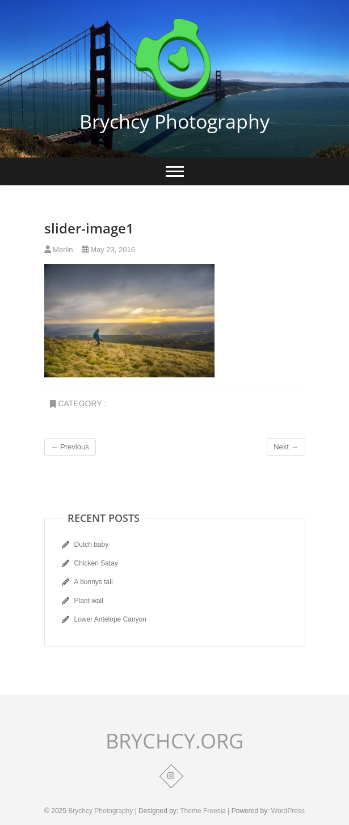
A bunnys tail (93, 582)
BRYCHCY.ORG (174, 741)
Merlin (58, 249)
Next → (286, 447)
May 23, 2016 (108, 249)
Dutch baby (91, 544)
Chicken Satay (96, 563)
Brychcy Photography (174, 121)
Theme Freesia (203, 811)
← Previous (70, 447)
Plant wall (88, 601)
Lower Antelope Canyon (110, 619)
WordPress (288, 811)
